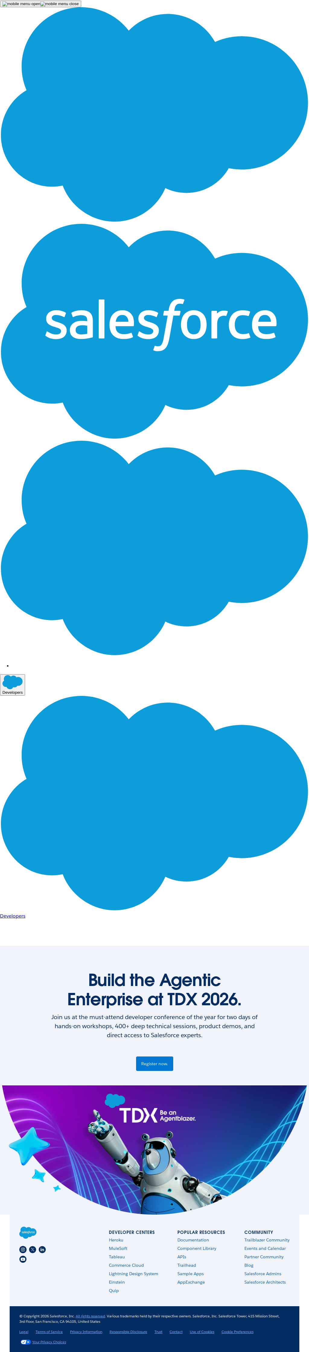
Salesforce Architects (265, 1282)
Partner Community (264, 1257)
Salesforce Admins (262, 1273)
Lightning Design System (133, 1273)
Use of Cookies (202, 1331)
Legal (23, 1331)
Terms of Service (49, 1331)
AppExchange (191, 1282)
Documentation (193, 1240)
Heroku (116, 1240)
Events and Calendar (265, 1248)
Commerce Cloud (126, 1265)
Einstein (117, 1282)
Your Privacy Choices (43, 1341)
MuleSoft (118, 1248)
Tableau (117, 1257)
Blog (248, 1265)
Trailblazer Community (267, 1240)
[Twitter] (32, 1249)
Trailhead (186, 1265)
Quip (114, 1290)
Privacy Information (86, 1331)
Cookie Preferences (237, 1331)
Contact (176, 1331)
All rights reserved (90, 1316)
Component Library (196, 1248)
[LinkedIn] (42, 1249)
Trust (158, 1331)
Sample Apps (190, 1273)
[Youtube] (23, 1259)
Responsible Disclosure (128, 1331)
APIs (181, 1257)
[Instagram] (23, 1249)
